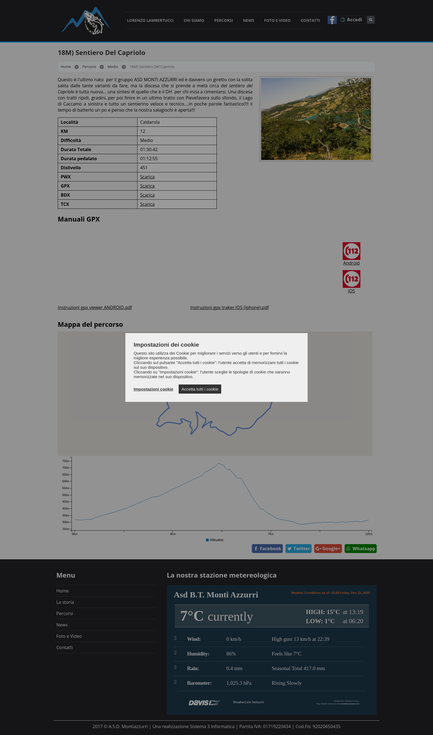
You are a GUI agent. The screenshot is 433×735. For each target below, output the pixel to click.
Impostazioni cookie (153, 389)
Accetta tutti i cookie (199, 389)
